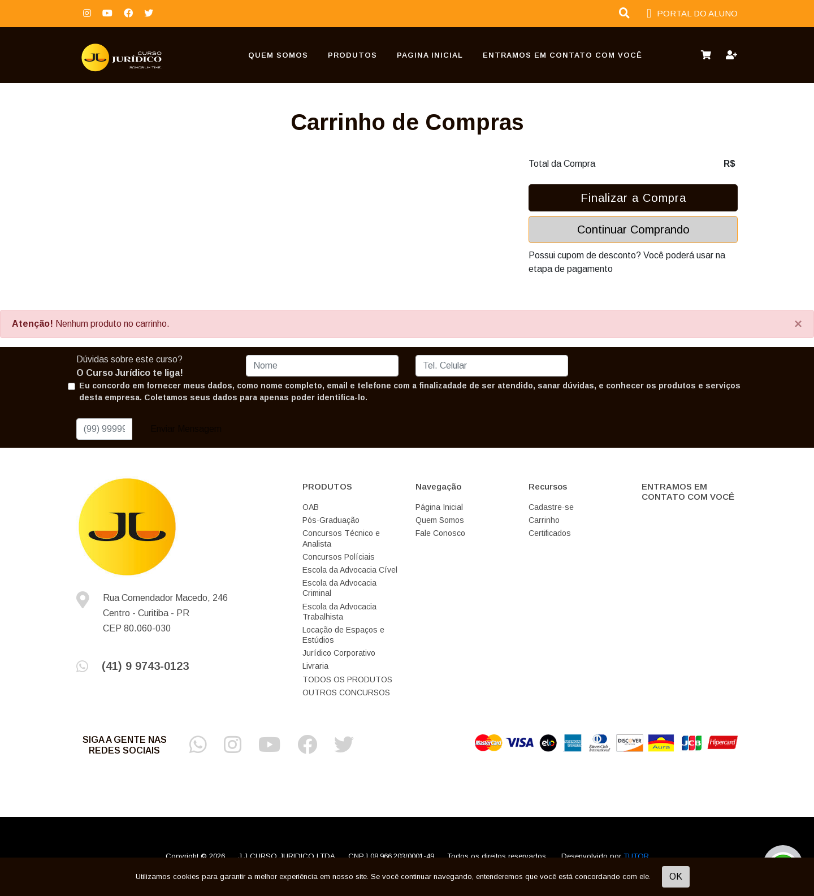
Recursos (548, 486)
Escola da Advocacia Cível (349, 569)
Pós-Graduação (331, 520)
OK (675, 876)
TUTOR (636, 856)
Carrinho (544, 520)
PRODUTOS (352, 55)
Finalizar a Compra (633, 198)
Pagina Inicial (430, 55)
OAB (310, 507)
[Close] (798, 323)
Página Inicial (439, 507)
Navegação (438, 486)
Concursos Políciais (338, 556)
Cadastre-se (551, 507)
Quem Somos (278, 55)
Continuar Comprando (633, 229)
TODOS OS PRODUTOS (347, 679)
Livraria (315, 665)
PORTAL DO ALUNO (692, 13)
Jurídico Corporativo (338, 652)
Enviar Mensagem (186, 429)
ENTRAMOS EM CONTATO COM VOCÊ (562, 55)
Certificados (550, 533)
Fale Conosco (440, 533)
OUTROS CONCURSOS (346, 692)
